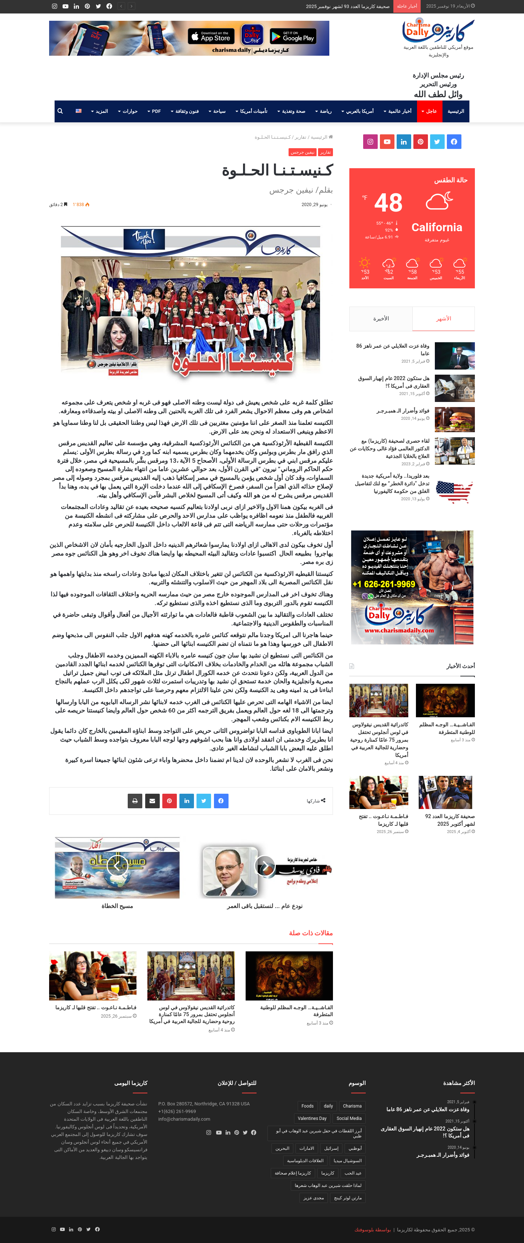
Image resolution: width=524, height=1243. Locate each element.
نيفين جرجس (302, 152)
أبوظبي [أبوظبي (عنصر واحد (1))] (355, 1148)
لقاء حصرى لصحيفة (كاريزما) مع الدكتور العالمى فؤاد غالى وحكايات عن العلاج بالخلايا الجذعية (389, 448)
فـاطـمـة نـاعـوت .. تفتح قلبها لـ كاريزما (95, 1007)
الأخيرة (381, 318)
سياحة (219, 111)
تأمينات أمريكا (253, 111)
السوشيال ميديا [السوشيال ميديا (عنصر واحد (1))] (348, 1160)
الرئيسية (456, 111)
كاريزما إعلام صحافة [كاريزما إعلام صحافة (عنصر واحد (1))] (293, 1173)
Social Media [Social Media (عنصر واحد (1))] (349, 1118)
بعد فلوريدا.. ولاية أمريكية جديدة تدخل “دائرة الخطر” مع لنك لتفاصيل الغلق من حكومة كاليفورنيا (392, 483)
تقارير (300, 137)
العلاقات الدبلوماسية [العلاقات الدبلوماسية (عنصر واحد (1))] (305, 1160)
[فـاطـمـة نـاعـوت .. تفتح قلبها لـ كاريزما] (92, 976)
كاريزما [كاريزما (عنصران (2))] (327, 1173)
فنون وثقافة (187, 111)
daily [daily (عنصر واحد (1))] (328, 1106)
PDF (156, 111)
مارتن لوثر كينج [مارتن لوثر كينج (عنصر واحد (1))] (348, 1197)
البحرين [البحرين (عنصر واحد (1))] (282, 1148)
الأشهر (443, 318)
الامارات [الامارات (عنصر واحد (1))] (306, 1148)
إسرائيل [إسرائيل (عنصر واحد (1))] (331, 1148)
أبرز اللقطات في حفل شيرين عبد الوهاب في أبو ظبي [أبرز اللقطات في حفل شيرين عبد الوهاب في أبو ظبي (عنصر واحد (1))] (319, 1133)
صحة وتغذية (293, 111)
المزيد (102, 111)
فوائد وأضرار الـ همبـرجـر (403, 411)
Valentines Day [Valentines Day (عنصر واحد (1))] (312, 1118)
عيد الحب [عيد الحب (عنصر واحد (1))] (353, 1173)
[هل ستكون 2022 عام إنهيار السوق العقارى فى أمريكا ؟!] (455, 388)
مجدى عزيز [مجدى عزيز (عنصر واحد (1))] (313, 1197)
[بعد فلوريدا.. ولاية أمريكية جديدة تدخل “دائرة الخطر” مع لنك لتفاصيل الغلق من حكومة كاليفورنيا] (455, 492)
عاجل (431, 111)
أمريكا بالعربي (360, 111)
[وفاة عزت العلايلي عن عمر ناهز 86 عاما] (455, 356)
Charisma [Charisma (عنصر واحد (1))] (352, 1106)
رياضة (326, 111)
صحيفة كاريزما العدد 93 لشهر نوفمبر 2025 (348, 6)
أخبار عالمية (400, 111)
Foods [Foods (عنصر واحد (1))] (308, 1106)
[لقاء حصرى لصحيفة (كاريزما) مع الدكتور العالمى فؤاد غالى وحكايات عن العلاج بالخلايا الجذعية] (455, 451)
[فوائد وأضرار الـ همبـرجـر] (455, 419)
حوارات (130, 111)
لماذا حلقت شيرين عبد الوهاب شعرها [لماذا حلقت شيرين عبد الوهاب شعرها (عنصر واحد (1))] (328, 1185)
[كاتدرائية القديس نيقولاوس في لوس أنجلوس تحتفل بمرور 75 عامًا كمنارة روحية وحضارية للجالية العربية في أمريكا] (191, 976)
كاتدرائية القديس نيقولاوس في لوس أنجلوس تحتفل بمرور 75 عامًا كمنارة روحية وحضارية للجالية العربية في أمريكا (192, 1014)
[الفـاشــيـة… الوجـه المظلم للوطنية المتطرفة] (289, 976)
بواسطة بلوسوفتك (372, 1229)
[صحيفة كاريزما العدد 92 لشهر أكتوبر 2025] (445, 792)
